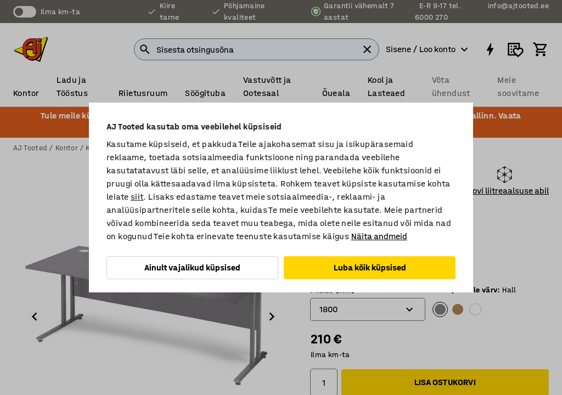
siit (137, 196)
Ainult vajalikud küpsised (192, 267)
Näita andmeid (379, 236)
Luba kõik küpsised (370, 267)
